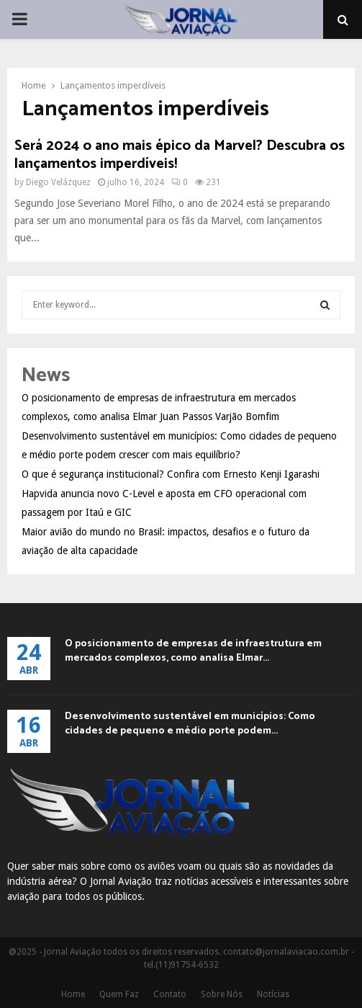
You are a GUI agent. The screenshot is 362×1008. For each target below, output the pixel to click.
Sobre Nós (222, 994)
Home (73, 994)
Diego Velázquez (58, 182)
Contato (169, 994)
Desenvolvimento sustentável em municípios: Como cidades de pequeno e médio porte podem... (190, 723)
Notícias (273, 994)
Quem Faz (119, 994)
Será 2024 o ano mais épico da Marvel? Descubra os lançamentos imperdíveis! (179, 155)
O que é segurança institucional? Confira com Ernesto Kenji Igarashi (171, 474)
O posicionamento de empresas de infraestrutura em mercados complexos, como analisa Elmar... (193, 650)
